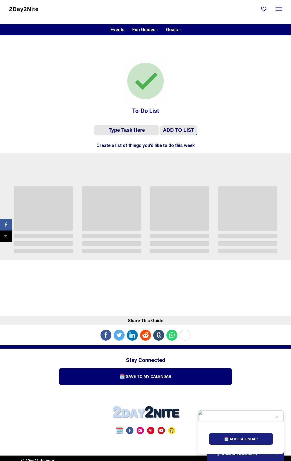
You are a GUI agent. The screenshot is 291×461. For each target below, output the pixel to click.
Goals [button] (172, 29)
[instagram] (140, 430)
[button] (263, 9)
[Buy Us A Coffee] (171, 430)
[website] (119, 430)
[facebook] (129, 430)
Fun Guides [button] (144, 29)
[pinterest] (150, 430)
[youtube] (161, 430)
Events (117, 29)
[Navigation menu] (279, 9)
